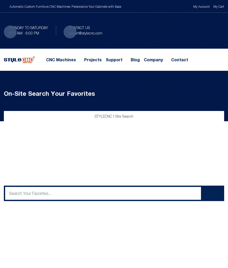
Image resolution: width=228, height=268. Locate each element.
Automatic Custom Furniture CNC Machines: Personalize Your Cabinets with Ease (65, 6)
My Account (201, 6)
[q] (103, 193)
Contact (179, 60)
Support (114, 60)
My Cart (218, 6)
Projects (93, 60)
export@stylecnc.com (85, 33)
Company (153, 60)
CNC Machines (61, 60)
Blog (135, 60)
